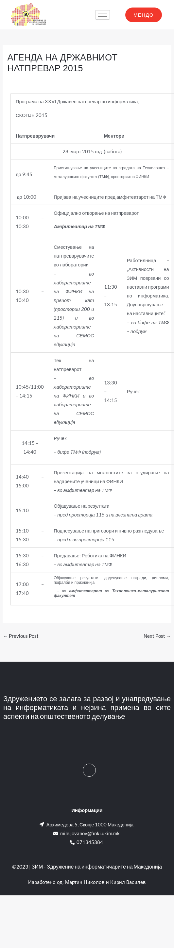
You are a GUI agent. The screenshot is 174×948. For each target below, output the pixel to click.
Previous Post (21, 636)
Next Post (157, 636)
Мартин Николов (85, 882)
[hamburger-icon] (102, 15)
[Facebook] (89, 770)
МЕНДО (143, 15)
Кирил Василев (128, 882)
